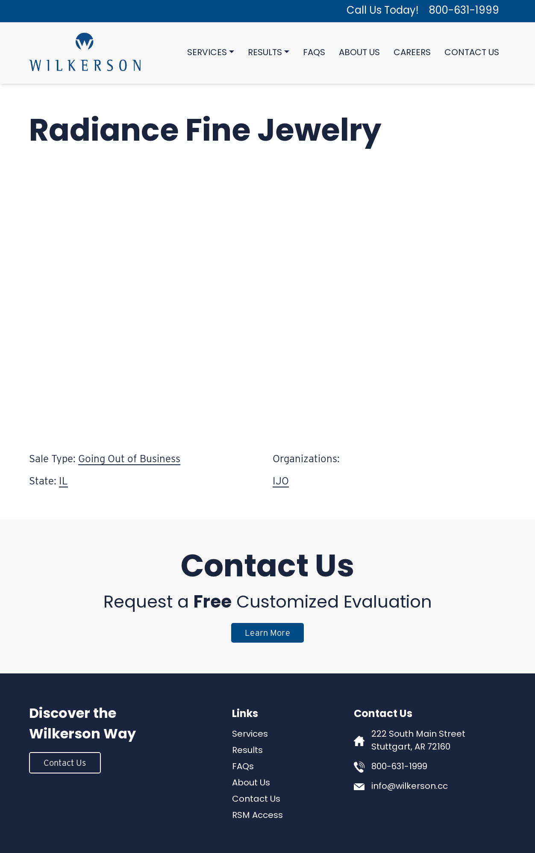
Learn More (267, 633)
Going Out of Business (129, 458)
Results (265, 53)
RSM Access (257, 816)
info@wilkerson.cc (409, 786)
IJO (281, 481)
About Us (359, 53)
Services (207, 53)
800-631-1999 (464, 11)
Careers (412, 53)
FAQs (314, 53)
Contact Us (471, 53)
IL (63, 481)
